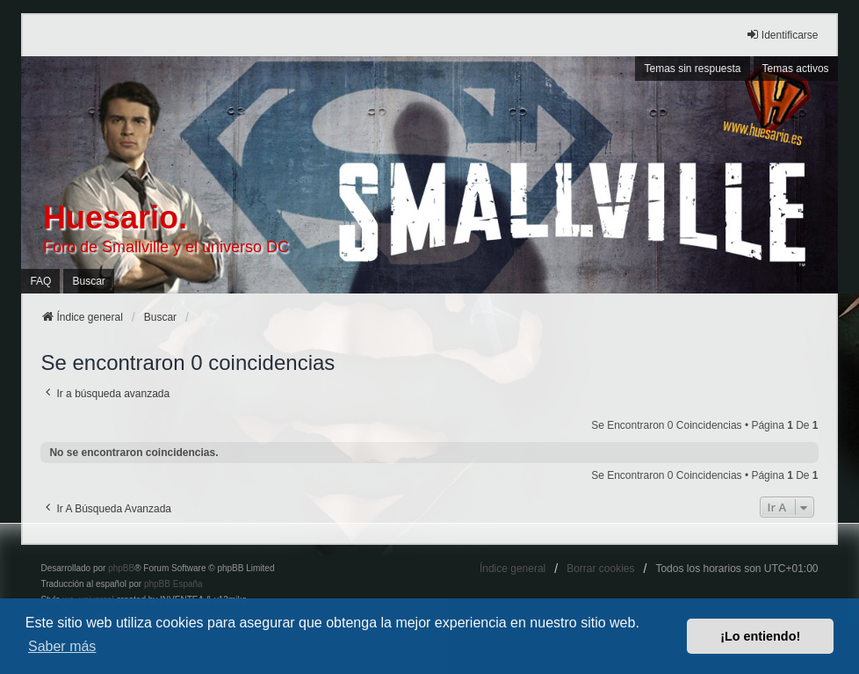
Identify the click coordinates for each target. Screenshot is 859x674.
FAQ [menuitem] (40, 281)
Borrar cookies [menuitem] (600, 568)
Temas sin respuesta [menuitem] (692, 68)
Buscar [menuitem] (88, 281)
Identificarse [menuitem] (782, 34)
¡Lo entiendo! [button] (760, 636)
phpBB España (173, 584)
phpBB (121, 568)
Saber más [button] (62, 646)
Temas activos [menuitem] (795, 68)
